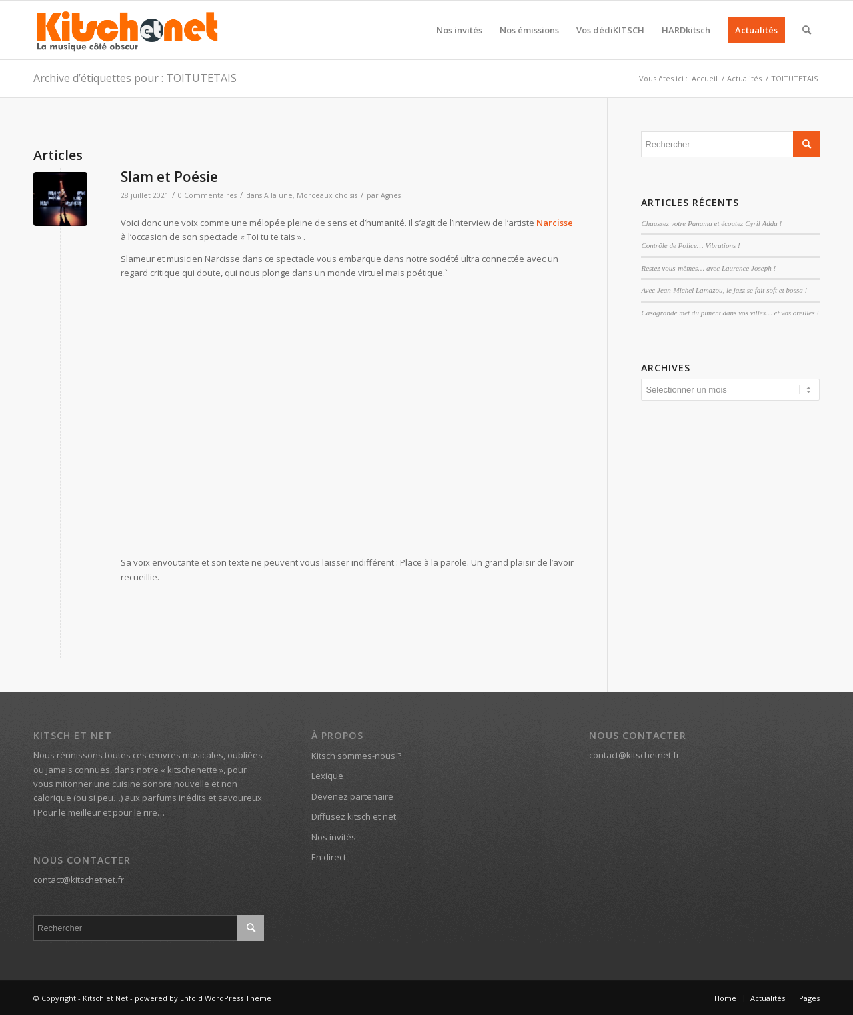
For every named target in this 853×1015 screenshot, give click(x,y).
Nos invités (333, 837)
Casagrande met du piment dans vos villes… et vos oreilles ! (730, 313)
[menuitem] (459, 30)
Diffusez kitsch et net (353, 816)
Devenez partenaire (352, 796)
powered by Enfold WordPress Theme (203, 998)
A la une (278, 195)
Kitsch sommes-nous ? (356, 756)
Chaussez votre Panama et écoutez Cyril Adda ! (711, 223)
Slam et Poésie (169, 176)
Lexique (327, 776)
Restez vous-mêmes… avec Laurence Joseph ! (708, 268)
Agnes (391, 195)
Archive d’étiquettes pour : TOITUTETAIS (135, 78)
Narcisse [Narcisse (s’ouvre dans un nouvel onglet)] (554, 223)
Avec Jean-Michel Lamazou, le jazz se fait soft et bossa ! (724, 290)
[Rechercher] (807, 30)
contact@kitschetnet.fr (78, 880)
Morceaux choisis (327, 195)
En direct (328, 857)
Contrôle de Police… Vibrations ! (690, 245)
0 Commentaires (207, 195)
